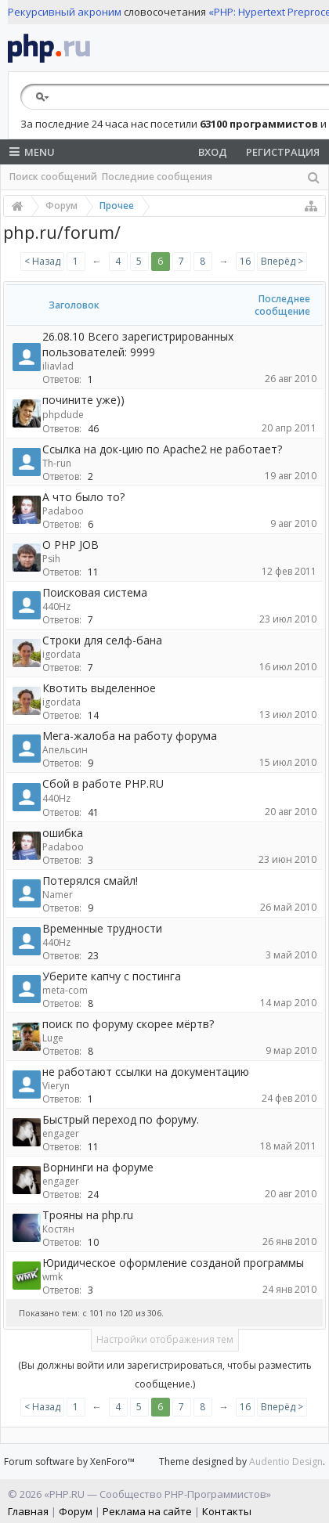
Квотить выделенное (99, 687)
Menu (32, 151)
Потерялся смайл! (90, 880)
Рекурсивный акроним (64, 12)
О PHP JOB (70, 544)
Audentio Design (286, 1461)
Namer (57, 894)
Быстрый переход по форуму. (120, 1119)
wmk (52, 1276)
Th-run (56, 463)
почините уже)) (83, 399)
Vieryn (56, 1085)
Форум (75, 1511)
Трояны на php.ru (87, 1214)
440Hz (56, 606)
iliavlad (58, 366)
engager (60, 1133)
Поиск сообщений (53, 176)
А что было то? (83, 496)
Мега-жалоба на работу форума (129, 735)
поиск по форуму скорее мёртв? (128, 1023)
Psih (51, 558)
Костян (58, 1229)
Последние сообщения (157, 176)
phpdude (63, 414)
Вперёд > (282, 261)
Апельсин (65, 749)
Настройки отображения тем (164, 1339)
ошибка (62, 832)
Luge (52, 1038)
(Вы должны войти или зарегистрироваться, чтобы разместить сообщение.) (165, 1375)
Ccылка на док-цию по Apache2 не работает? (162, 449)
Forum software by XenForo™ (69, 1461)
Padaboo (63, 511)
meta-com (65, 990)
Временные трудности (102, 928)
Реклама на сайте (147, 1511)
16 (245, 261)
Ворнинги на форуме (98, 1167)
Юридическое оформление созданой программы (173, 1262)
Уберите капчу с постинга (111, 976)
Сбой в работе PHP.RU (103, 783)
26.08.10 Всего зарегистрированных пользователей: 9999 (137, 344)
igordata (61, 654)
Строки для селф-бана (102, 640)
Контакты (226, 1511)
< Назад (42, 261)
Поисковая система (94, 592)
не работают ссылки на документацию (145, 1071)
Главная (28, 1511)
